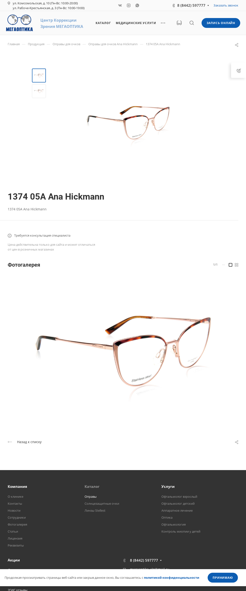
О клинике (15, 496)
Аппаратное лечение (177, 510)
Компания (17, 486)
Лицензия (15, 538)
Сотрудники (17, 517)
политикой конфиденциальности (171, 577)
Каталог (92, 486)
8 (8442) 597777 (191, 5)
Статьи (13, 531)
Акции (14, 560)
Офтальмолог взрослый (179, 496)
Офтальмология (173, 524)
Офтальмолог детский (178, 503)
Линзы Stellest (95, 510)
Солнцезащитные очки (102, 503)
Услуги (168, 486)
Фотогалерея (17, 524)
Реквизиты (16, 545)
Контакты (15, 503)
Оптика (166, 517)
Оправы (91, 496)
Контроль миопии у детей (180, 531)
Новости (14, 510)
